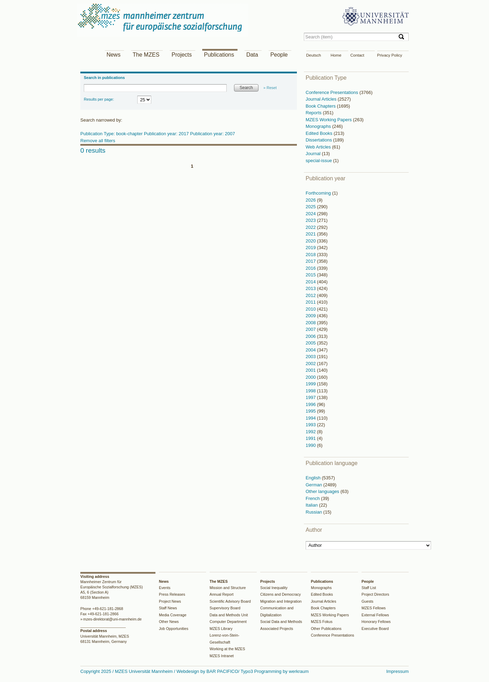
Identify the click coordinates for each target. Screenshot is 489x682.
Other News (169, 621)
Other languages (323, 491)
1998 (311, 390)
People (279, 55)
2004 (311, 350)
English (314, 477)
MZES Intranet (222, 656)
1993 (311, 424)
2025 (311, 206)
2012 (311, 295)
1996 (311, 404)
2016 (311, 268)
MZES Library (221, 628)
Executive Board (375, 628)
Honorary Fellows (376, 621)
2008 (311, 322)
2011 (311, 302)
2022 (311, 227)
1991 (311, 438)
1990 (311, 445)
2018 (311, 254)
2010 (311, 309)
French (313, 498)
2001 (311, 370)
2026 (311, 200)
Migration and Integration (281, 601)
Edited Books (320, 133)
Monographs (319, 126)
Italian (312, 505)
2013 (311, 288)
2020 (311, 241)
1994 (311, 418)
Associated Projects (276, 628)
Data (252, 55)
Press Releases (172, 594)
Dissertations (319, 140)
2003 (311, 356)
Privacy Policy (389, 55)
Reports (314, 112)
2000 (311, 377)
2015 (311, 274)
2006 (311, 336)
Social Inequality (273, 588)
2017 (311, 261)
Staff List (369, 588)
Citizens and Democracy (280, 594)
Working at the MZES (227, 649)
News (114, 55)
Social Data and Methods (281, 621)
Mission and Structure (228, 588)
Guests (367, 601)
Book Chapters (321, 106)
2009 (311, 315)
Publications (219, 55)
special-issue (319, 160)
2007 (311, 329)
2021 (311, 234)
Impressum (397, 671)
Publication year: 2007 (212, 133)
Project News (170, 601)
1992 (311, 431)
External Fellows (375, 615)
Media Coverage (173, 615)
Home (336, 55)
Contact (357, 55)
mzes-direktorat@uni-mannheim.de (112, 619)
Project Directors (375, 594)
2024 (311, 213)
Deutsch (313, 55)
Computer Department (228, 621)
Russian (314, 512)
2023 (311, 220)
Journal (314, 153)
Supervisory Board (225, 608)
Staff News (168, 608)
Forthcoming (319, 193)
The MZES (146, 55)
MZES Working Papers (329, 119)
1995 (311, 411)
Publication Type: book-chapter (112, 133)
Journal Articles (322, 99)
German (314, 484)
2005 (311, 343)
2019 (311, 247)
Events (164, 588)
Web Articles (319, 147)
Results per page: (99, 99)
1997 (311, 397)
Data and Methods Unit (229, 615)
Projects (181, 55)
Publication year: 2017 (167, 133)
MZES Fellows (374, 608)
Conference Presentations (332, 92)
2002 (311, 363)
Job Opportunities (173, 628)
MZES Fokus (322, 621)
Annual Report (222, 594)
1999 (311, 383)
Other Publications (326, 628)
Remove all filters (97, 140)
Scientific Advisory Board (230, 601)
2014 (311, 281)
